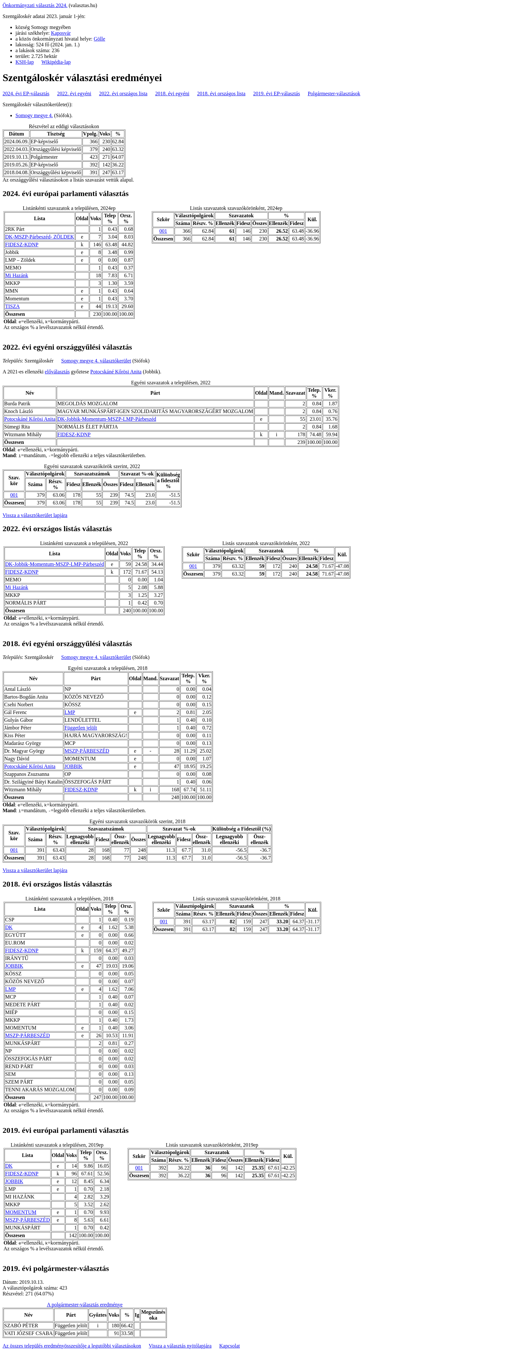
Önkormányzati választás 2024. (35, 5)
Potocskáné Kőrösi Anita (115, 371)
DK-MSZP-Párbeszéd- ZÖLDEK (39, 237)
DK (9, 927)
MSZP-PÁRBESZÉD (86, 751)
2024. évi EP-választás (26, 93)
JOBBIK (73, 766)
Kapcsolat (229, 1346)
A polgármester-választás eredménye (84, 1304)
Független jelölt (80, 727)
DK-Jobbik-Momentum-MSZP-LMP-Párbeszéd (106, 419)
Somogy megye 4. (34, 115)
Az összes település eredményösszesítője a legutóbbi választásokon (72, 1346)
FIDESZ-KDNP (21, 244)
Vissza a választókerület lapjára (35, 515)
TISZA (12, 306)
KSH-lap (24, 62)
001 (163, 231)
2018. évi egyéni (172, 93)
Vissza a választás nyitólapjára (180, 1346)
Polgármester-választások (334, 93)
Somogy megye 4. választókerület (96, 360)
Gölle (99, 39)
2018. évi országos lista (221, 93)
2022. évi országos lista (123, 93)
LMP (69, 712)
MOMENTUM (20, 1212)
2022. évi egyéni (74, 93)
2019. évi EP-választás (276, 93)
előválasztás (57, 371)
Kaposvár (61, 33)
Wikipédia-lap (56, 62)
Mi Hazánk (16, 275)
